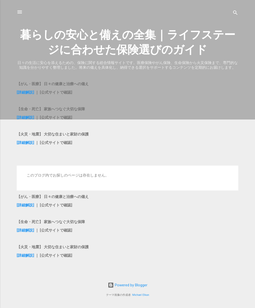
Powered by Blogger (127, 285)
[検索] (235, 13)
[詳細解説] (25, 92)
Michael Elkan (140, 295)
